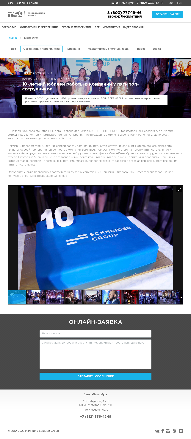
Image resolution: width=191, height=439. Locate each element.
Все (13, 49)
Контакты (32, 3)
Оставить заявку (168, 14)
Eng (179, 3)
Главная (13, 37)
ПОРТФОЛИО (9, 27)
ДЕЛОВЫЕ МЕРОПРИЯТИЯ (77, 27)
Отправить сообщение (95, 376)
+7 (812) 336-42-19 (149, 3)
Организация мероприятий (41, 49)
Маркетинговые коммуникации (108, 49)
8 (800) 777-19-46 (124, 13)
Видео (141, 49)
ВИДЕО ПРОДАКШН (134, 27)
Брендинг (73, 49)
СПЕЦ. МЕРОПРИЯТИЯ (107, 27)
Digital (157, 49)
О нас (10, 3)
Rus (171, 3)
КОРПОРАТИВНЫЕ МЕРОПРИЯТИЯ (39, 27)
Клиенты (20, 3)
